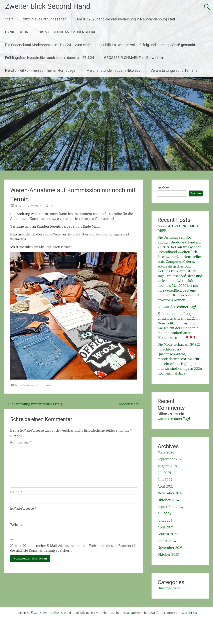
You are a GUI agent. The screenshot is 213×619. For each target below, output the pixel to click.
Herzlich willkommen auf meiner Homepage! (40, 70)
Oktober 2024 (168, 500)
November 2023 (170, 548)
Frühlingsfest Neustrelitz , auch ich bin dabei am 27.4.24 (49, 58)
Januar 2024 (167, 541)
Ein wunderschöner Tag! (177, 307)
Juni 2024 (165, 520)
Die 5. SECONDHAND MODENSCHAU (67, 32)
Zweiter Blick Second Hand (47, 6)
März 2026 (166, 452)
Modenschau (131, 404)
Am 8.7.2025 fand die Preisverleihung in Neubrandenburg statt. (126, 19)
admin (53, 206)
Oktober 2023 (168, 554)
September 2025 (170, 459)
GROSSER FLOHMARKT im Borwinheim (134, 58)
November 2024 (170, 493)
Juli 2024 (164, 514)
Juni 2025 (165, 480)
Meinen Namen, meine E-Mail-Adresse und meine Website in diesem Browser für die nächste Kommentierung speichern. (73, 548)
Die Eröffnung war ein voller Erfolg (33, 404)
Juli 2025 (164, 473)
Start (9, 19)
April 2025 (166, 486)
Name (16, 492)
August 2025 (167, 466)
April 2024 (166, 527)
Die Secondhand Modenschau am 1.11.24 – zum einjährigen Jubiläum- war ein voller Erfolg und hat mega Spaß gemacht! (100, 45)
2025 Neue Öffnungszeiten (44, 19)
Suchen (163, 188)
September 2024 (170, 507)
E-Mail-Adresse (23, 508)
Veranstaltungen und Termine (174, 70)
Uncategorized (169, 588)
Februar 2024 (168, 534)
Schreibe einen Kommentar (34, 385)
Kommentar (21, 442)
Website (16, 525)
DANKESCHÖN (17, 32)
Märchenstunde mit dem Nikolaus (113, 70)
